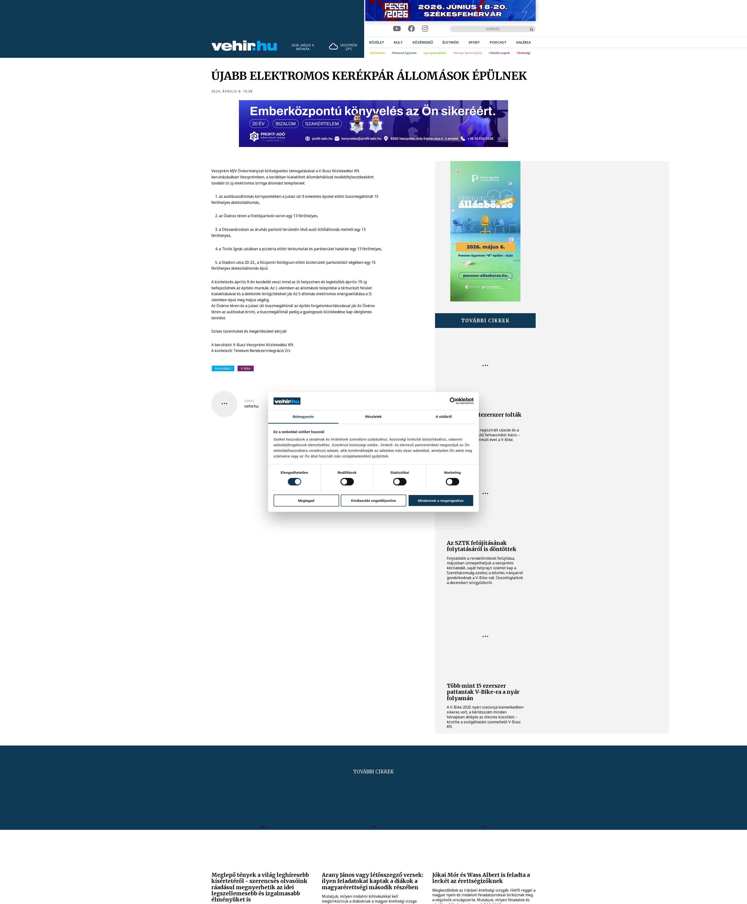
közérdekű (223, 368)
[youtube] (397, 29)
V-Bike (245, 368)
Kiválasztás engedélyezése (373, 500)
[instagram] (425, 29)
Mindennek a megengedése (441, 500)
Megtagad (306, 500)
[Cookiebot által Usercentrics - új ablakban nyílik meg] (453, 400)
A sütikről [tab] (444, 417)
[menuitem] (376, 42)
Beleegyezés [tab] (303, 417)
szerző (249, 401)
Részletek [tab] (373, 417)
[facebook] (411, 29)
